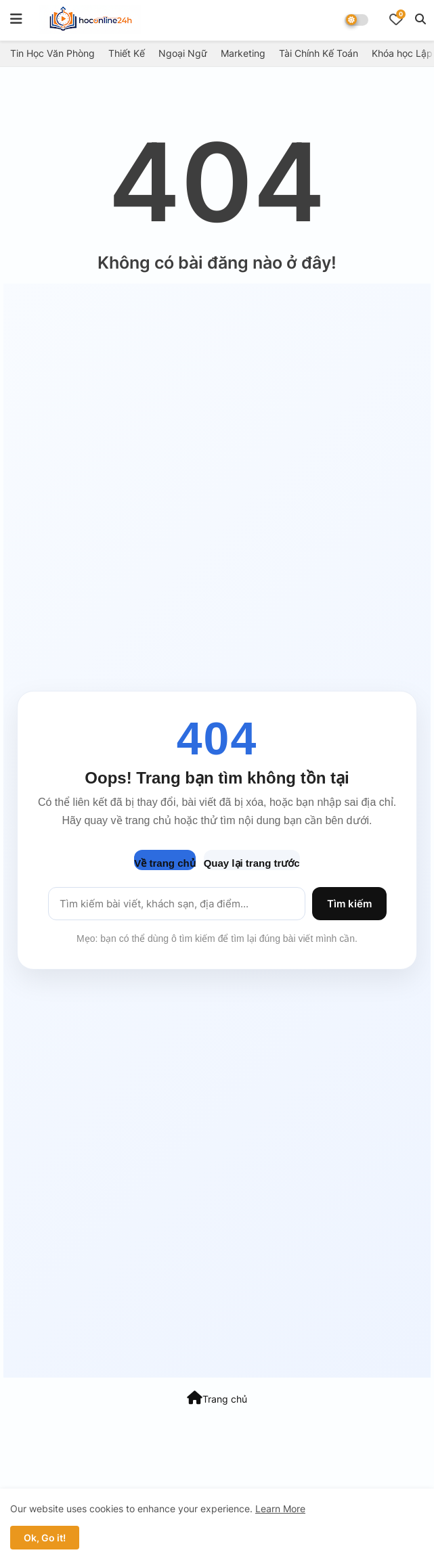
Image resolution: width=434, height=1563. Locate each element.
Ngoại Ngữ (182, 53)
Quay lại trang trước (252, 863)
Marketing (243, 53)
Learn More (280, 1508)
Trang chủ (217, 1398)
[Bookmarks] (396, 18)
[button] (420, 18)
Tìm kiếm (349, 903)
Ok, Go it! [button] (45, 1537)
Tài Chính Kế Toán (318, 53)
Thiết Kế (126, 53)
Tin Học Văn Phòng (52, 53)
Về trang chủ (164, 863)
